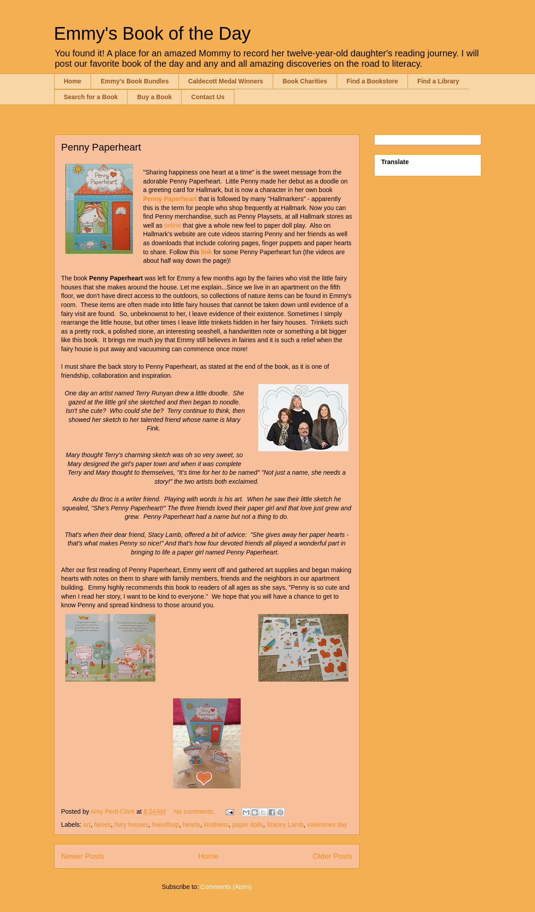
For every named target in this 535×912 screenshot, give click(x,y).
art (87, 824)
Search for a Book (91, 97)
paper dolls (247, 824)
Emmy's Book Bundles (135, 81)
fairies (102, 824)
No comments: (195, 811)
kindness (216, 824)
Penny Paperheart (101, 147)
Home (73, 81)
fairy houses (131, 824)
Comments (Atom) (226, 886)
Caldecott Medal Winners (225, 81)
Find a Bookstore (372, 81)
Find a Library (438, 81)
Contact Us (207, 97)
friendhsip (165, 824)
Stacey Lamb (285, 824)
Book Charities (305, 81)
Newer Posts (82, 856)
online (172, 225)
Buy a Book (154, 97)
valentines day (327, 824)
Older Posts (332, 856)
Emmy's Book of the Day (152, 33)
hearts (192, 824)
